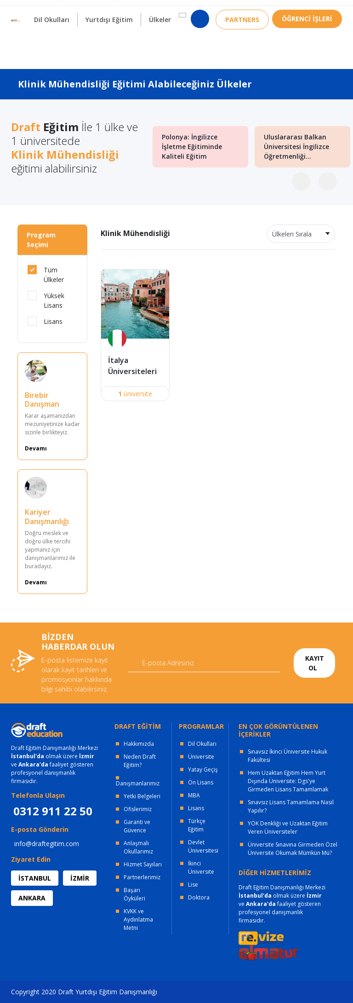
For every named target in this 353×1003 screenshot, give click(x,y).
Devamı (36, 448)
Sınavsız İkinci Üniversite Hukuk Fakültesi (287, 756)
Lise (193, 884)
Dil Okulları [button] (51, 41)
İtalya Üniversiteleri (132, 365)
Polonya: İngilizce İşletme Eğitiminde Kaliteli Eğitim (192, 147)
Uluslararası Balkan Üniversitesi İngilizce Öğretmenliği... (296, 147)
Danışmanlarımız (137, 783)
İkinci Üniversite (201, 867)
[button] (182, 37)
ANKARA (32, 897)
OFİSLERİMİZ (85, 9)
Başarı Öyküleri (134, 894)
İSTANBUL (34, 878)
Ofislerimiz (138, 809)
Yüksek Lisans (46, 300)
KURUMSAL (141, 9)
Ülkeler (160, 41)
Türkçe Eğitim (196, 825)
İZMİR (79, 878)
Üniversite (201, 757)
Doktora (199, 897)
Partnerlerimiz (142, 877)
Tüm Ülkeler (46, 274)
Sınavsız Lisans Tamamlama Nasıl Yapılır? (291, 806)
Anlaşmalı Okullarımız (138, 847)
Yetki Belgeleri (142, 796)
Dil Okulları (202, 744)
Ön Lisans (200, 782)
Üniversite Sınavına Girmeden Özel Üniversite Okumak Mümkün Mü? (292, 849)
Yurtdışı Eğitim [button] (109, 41)
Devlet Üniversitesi (203, 846)
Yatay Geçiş (203, 769)
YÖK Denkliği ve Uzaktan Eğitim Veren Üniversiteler (288, 827)
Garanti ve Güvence (137, 826)
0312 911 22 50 (319, 11)
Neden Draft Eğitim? (140, 761)
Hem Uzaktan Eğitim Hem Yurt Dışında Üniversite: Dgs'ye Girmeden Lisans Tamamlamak (288, 781)
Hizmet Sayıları (143, 864)
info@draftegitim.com (46, 843)
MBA (194, 795)
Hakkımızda (139, 744)
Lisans (45, 321)
